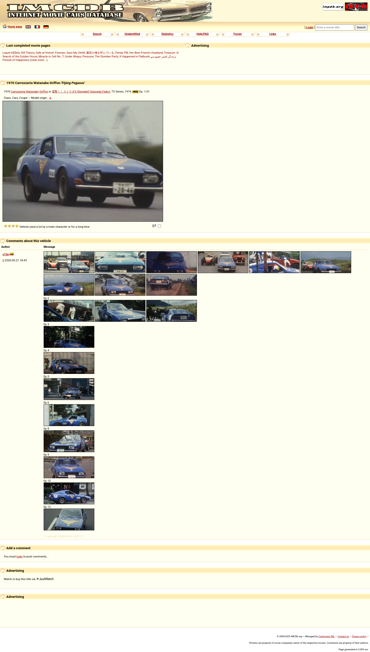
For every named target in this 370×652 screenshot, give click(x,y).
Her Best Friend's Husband (146, 52)
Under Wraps (73, 56)
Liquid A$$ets (11, 52)
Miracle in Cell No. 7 (50, 56)
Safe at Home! (45, 52)
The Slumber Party (106, 56)
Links (272, 34)
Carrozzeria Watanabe (25, 91)
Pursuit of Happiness (16, 60)
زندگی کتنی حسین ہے (163, 56)
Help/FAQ (202, 34)
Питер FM (121, 52)
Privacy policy (359, 636)
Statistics (167, 34)
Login (309, 27)
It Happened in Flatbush (134, 56)
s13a (6, 254)
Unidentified (132, 34)
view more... (39, 60)
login (20, 556)
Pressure (88, 56)
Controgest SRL (326, 636)
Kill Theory (27, 52)
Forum (238, 34)
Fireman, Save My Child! (70, 52)
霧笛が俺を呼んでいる (100, 52)
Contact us (343, 636)
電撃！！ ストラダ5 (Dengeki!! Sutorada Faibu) (81, 91)
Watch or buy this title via (28, 579)
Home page (15, 26)
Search (97, 34)
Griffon (43, 91)
